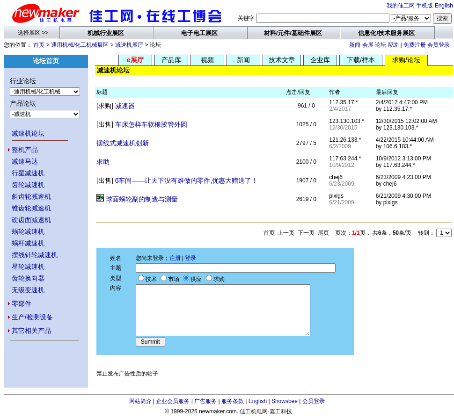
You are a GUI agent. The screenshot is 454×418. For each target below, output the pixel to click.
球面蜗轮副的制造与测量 (142, 199)
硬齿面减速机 (31, 219)
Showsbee (284, 401)
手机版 (424, 5)
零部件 (21, 303)
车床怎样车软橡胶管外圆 (151, 124)
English (444, 5)
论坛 (380, 45)
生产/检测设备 (32, 317)
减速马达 (25, 161)
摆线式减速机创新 (122, 143)
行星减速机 (28, 173)
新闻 (354, 45)
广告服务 (205, 401)
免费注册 (414, 45)
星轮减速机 (28, 266)
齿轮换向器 (28, 278)
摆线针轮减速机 (35, 255)
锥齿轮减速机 (31, 208)
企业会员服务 (173, 401)
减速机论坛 (28, 133)
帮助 (393, 45)
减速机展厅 (129, 45)
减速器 (125, 105)
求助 (103, 162)
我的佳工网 (401, 5)
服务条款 (232, 401)
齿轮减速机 (28, 184)
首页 (38, 45)
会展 (367, 45)
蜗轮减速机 (28, 231)
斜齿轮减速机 (31, 196)
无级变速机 (28, 290)
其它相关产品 (31, 330)
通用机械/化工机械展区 (80, 45)
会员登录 (438, 45)
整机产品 (25, 149)
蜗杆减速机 (28, 243)
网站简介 (140, 401)
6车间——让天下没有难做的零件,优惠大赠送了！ (186, 180)
